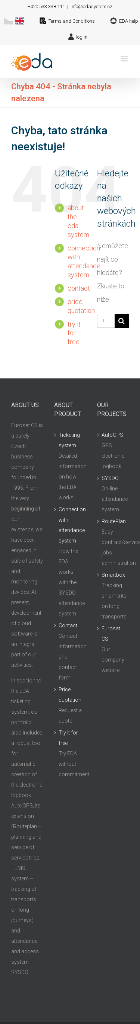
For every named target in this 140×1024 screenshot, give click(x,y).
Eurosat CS (111, 633)
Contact (68, 625)
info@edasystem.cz (91, 6)
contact (79, 288)
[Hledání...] (106, 321)
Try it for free (68, 738)
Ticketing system (69, 440)
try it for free (74, 333)
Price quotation (70, 695)
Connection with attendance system (70, 525)
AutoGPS (112, 435)
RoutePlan (113, 521)
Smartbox (113, 575)
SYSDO (110, 478)
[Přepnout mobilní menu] (125, 59)
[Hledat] (122, 321)
